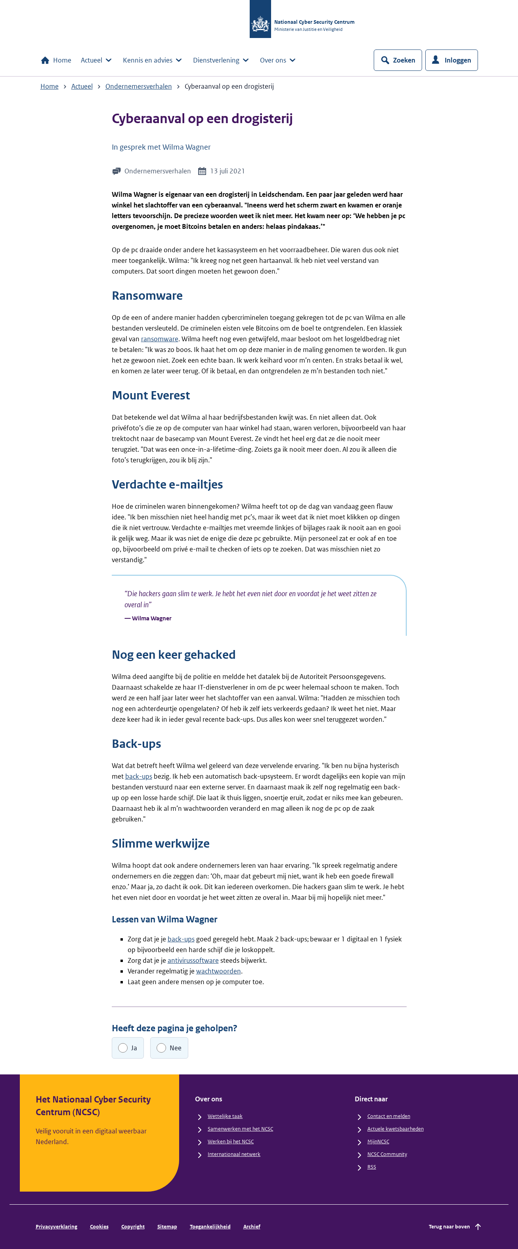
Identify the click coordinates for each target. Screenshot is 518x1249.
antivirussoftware (193, 960)
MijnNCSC (378, 1141)
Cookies (99, 1226)
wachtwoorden (218, 971)
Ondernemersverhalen (138, 86)
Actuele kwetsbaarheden (395, 1128)
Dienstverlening (221, 60)
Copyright (133, 1226)
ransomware (159, 339)
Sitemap (167, 1226)
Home (55, 60)
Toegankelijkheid (210, 1226)
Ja (134, 1048)
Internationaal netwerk (234, 1154)
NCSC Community (387, 1154)
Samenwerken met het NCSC (240, 1128)
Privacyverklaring (56, 1226)
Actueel (97, 60)
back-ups (138, 776)
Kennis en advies (153, 60)
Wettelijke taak (225, 1116)
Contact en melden (388, 1116)
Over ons (278, 60)
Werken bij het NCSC (231, 1141)
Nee (176, 1048)
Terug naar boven (456, 1227)
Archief (251, 1226)
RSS (371, 1166)
